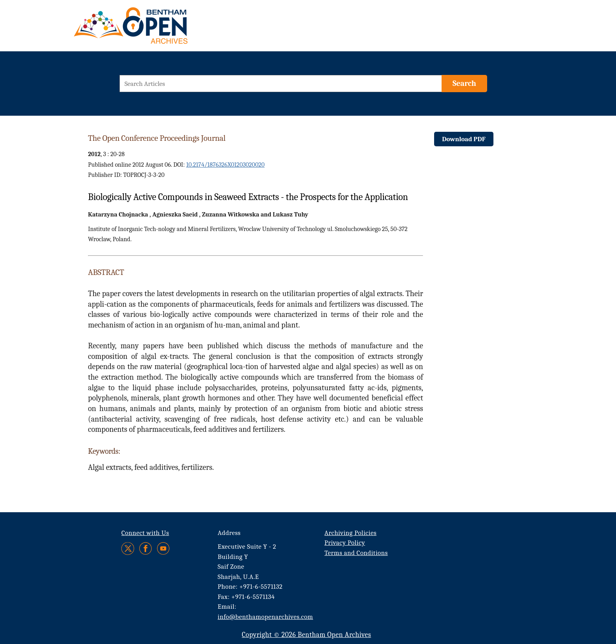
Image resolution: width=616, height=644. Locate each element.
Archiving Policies (350, 533)
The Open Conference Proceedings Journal (157, 138)
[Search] (464, 83)
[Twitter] (128, 548)
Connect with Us (145, 533)
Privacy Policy (344, 542)
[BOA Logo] (153, 28)
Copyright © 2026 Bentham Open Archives (306, 635)
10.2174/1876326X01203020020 (225, 164)
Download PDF (464, 139)
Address (229, 533)
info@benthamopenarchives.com (265, 616)
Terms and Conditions (356, 553)
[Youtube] (163, 548)
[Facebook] (145, 548)
